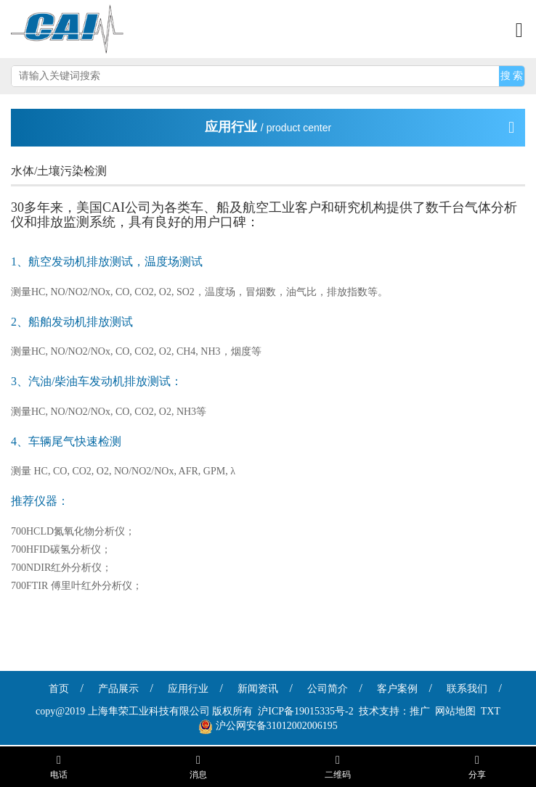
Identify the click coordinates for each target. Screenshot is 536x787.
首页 (59, 688)
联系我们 (467, 688)
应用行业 (188, 688)
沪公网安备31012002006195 (277, 725)
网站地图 (455, 711)
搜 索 (512, 75)
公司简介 (327, 688)
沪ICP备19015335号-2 (305, 711)
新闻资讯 (257, 688)
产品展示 (118, 688)
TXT (490, 711)
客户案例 (397, 688)
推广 (420, 711)
